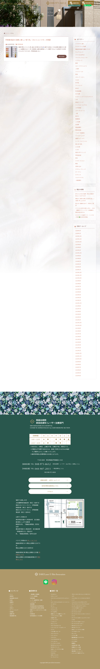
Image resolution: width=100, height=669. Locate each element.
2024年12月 (78, 253)
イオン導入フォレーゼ (55, 631)
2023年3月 (78, 295)
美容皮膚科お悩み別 (14, 598)
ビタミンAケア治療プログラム (78, 653)
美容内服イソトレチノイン (77, 651)
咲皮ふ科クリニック (80, 152)
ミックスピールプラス (81, 105)
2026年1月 (78, 233)
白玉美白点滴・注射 (76, 645)
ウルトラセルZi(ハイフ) (56, 625)
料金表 (11, 600)
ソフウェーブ (78, 60)
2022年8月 (78, 306)
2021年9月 (78, 328)
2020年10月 (78, 359)
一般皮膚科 (78, 180)
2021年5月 (78, 339)
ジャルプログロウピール (56, 639)
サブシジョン (53, 651)
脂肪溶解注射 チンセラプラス (78, 637)
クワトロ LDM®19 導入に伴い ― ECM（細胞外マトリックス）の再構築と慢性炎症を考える (85, 210)
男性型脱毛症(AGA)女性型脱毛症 (37, 606)
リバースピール (54, 641)
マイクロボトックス (76, 631)
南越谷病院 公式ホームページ (54, 480)
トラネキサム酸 (79, 43)
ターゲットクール (54, 657)
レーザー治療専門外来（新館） (36, 600)
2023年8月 (78, 283)
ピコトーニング (54, 596)
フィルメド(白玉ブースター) (77, 608)
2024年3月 (78, 264)
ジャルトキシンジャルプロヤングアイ (79, 602)
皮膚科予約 (12, 613)
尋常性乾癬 (78, 130)
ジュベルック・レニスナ (77, 610)
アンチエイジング (80, 135)
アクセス (57, 491)
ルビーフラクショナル (81, 66)
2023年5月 (78, 289)
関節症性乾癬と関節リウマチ (82, 49)
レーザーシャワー (54, 619)
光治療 (77, 124)
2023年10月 (78, 278)
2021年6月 (78, 336)
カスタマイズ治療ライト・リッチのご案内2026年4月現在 (84, 216)
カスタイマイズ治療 (80, 46)
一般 (76, 113)
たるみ (77, 80)
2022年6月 (78, 311)
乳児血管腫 (78, 91)
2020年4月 (78, 375)
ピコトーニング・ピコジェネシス (84, 96)
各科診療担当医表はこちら (55, 486)
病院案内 (11, 596)
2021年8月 (78, 331)
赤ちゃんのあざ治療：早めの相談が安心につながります (84, 195)
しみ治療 (77, 122)
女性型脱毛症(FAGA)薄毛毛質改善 (37, 608)
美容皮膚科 (78, 127)
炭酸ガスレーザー (80, 138)
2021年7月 (78, 334)
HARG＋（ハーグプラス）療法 (57, 649)
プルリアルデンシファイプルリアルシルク (80, 604)
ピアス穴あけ (74, 641)
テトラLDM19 (54, 611)
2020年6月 (78, 370)
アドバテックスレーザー (81, 57)
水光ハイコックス (54, 655)
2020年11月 (78, 356)
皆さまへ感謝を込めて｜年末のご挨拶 (84, 204)
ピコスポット (53, 594)
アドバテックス (54, 610)
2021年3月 (78, 345)
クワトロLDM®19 (79, 55)
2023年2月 (78, 297)
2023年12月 (78, 272)
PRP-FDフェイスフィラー (56, 645)
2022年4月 (78, 314)
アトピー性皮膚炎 (80, 133)
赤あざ (77, 88)
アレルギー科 (33, 602)
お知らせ (11, 608)
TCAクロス (53, 653)
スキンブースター (80, 77)
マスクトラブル (79, 177)
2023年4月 (78, 292)
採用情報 (11, 611)
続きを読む (62, 56)
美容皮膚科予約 (13, 615)
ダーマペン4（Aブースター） (78, 623)
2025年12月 (78, 236)
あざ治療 (77, 94)
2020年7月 (78, 367)
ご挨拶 (77, 69)
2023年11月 (78, 275)
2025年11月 (78, 239)
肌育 (76, 63)
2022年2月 (78, 320)
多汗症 (77, 82)
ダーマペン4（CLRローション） (78, 621)
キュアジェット (79, 52)
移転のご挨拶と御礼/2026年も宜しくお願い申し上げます (84, 199)
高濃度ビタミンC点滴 (76, 647)
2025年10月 (78, 242)
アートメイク (78, 85)
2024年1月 (78, 269)
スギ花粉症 (78, 108)
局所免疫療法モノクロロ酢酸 (36, 615)
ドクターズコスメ (79, 161)
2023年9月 (78, 281)
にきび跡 (77, 147)
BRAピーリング (79, 102)
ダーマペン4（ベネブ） (76, 611)
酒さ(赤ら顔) (78, 144)
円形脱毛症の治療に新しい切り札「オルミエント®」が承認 (28, 40)
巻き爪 (77, 116)
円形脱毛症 (20, 44)
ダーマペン (78, 172)
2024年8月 (78, 258)
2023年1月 (78, 300)
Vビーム (52, 606)
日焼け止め (78, 166)
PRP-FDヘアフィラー (55, 647)
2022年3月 (78, 317)
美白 (76, 163)
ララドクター (53, 637)
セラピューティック (80, 169)
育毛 (76, 158)
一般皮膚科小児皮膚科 (34, 594)
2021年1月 (78, 350)
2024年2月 (78, 267)
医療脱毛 (77, 119)
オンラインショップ (14, 610)
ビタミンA (78, 174)
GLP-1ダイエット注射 (76, 649)
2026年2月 (78, 230)
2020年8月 (78, 364)
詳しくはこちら (32, 540)
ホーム (7, 33)
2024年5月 (78, 261)
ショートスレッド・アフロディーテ (58, 627)
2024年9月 (78, 255)
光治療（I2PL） (54, 617)
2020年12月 (78, 353)
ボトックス (74, 633)
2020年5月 (78, 373)
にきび (77, 149)
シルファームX (79, 71)
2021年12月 (78, 322)
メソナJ (52, 629)
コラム (11, 606)
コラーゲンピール (80, 110)
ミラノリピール (54, 635)
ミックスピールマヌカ (55, 643)
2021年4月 (78, 342)
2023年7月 (78, 286)
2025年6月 (78, 247)
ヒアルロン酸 (74, 635)
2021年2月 (78, 347)
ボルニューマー (54, 623)
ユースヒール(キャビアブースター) (79, 606)
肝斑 (76, 74)
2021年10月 (78, 325)
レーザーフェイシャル (81, 141)
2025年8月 (78, 244)
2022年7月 (78, 308)
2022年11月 (78, 303)
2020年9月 (78, 361)
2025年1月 (78, 250)
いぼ (76, 99)
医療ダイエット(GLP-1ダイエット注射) (38, 610)
